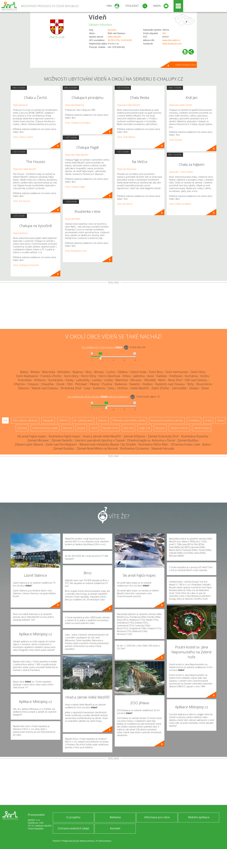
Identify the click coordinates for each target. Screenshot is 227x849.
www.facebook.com (172, 43)
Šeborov (23, 388)
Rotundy (67, 428)
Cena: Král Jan (175, 139)
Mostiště (150, 380)
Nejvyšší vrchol (110, 428)
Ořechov (19, 384)
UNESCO (63, 420)
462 (164, 33)
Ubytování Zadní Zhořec (180, 105)
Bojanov (78, 372)
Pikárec (95, 384)
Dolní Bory (156, 372)
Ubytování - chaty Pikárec (181, 171)
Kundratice (55, 380)
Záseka (194, 388)
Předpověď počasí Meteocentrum (77, 840)
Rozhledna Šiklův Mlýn (153, 444)
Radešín (135, 384)
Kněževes (176, 376)
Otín (70, 384)
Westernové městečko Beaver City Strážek (107, 444)
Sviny (111, 388)
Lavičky (96, 380)
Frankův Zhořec (51, 376)
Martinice (121, 380)
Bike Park (128, 428)
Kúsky (69, 380)
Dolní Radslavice (27, 376)
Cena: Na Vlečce (124, 203)
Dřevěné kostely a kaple (45, 428)
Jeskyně (81, 428)
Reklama (115, 817)
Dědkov (123, 372)
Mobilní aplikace (198, 817)
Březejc (99, 372)
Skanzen (102, 420)
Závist (205, 388)
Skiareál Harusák (162, 448)
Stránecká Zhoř (71, 388)
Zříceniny (22, 428)
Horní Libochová (109, 376)
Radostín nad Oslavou (170, 384)
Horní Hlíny (88, 376)
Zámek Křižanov (134, 436)
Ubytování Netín (72, 218)
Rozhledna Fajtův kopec (64, 436)
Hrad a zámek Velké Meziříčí (102, 436)
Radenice (121, 384)
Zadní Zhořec (160, 388)
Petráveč (81, 384)
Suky (87, 388)
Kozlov (204, 376)
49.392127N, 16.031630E (120, 40)
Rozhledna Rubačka (194, 436)
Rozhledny (194, 420)
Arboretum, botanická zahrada (167, 420)
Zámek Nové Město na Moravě (97, 448)
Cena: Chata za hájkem (180, 203)
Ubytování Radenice (74, 105)
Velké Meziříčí (114, 36)
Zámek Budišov (187, 440)
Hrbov (127, 376)
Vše (5, 420)
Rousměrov (204, 384)
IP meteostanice (103, 840)
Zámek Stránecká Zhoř (163, 436)
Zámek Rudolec (63, 448)
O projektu (73, 817)
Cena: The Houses (21, 201)
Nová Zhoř (175, 380)
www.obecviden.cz (171, 40)
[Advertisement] (113, 306)
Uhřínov (122, 388)
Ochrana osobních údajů (73, 828)
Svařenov (99, 388)
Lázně (94, 428)
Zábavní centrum (179, 428)
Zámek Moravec (38, 440)
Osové (60, 384)
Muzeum (160, 428)
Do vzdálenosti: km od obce (102, 347)
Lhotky (108, 380)
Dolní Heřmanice (176, 372)
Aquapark (48, 420)
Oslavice (32, 384)
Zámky (220, 420)
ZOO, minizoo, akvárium (25, 420)
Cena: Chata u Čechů (23, 136)
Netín (162, 380)
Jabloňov (139, 376)
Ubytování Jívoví (20, 105)
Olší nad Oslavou (196, 380)
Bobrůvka (48, 372)
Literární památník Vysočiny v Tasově (100, 440)
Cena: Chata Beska (126, 136)
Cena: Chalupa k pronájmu (78, 122)
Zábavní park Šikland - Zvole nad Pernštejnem (46, 444)
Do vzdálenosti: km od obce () (98, 396)
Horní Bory (71, 376)
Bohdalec (64, 372)
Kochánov (191, 376)
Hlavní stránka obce (185, 64)
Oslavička (47, 384)
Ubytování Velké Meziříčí (24, 169)
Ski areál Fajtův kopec (31, 436)
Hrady (208, 420)
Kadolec (161, 376)
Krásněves (25, 380)
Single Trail (144, 428)
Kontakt (115, 828)
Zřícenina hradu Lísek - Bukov (190, 444)
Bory (89, 372)
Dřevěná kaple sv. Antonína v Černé (151, 440)
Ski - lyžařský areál (83, 420)
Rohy (190, 384)
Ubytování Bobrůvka (126, 169)
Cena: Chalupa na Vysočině (26, 265)
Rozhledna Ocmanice (134, 448)
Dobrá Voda (138, 372)
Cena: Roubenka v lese (76, 250)
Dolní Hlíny (198, 372)
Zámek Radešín (62, 440)
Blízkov (35, 372)
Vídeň (98, 17)
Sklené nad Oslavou (45, 388)
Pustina (107, 384)
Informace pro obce (157, 817)
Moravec (136, 380)
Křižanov (40, 380)
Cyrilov (110, 372)
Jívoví (150, 376)
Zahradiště (179, 388)
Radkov (148, 384)
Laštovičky (82, 380)
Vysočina (112, 29)
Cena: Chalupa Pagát (75, 186)
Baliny (24, 372)
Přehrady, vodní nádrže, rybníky (128, 420)
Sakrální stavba (202, 428)
